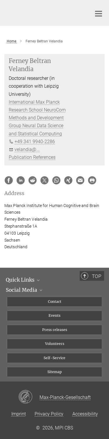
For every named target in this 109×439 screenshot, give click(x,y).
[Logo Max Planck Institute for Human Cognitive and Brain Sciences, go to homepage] (43, 12)
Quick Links (23, 280)
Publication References (32, 157)
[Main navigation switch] (98, 13)
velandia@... (27, 149)
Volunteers (54, 343)
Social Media (24, 290)
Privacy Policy (49, 414)
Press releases (54, 330)
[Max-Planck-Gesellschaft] (29, 397)
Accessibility (85, 414)
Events (54, 315)
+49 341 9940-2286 (35, 141)
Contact (54, 301)
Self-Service (54, 358)
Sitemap (54, 372)
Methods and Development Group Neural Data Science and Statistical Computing (36, 125)
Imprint (18, 414)
